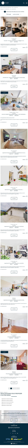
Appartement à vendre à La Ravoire (7, 400)
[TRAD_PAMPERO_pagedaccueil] (5, 4)
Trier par (8, 14)
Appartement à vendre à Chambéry (7, 398)
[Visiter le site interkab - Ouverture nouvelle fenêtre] (18, 439)
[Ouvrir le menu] (26, 3)
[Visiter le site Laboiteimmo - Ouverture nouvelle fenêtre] (14, 443)
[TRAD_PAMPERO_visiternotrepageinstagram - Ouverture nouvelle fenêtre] (15, 433)
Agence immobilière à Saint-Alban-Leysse (6, 7)
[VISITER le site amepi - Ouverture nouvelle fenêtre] (8, 439)
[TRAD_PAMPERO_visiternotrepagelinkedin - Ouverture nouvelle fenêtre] (17, 433)
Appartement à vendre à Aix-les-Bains (7, 402)
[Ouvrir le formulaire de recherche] (23, 3)
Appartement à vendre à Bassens (7, 403)
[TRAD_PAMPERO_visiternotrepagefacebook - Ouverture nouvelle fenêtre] (10, 433)
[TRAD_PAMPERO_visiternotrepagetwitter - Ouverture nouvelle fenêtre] (13, 433)
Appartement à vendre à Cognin (7, 405)
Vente (13, 7)
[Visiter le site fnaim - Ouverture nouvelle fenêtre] (12, 439)
